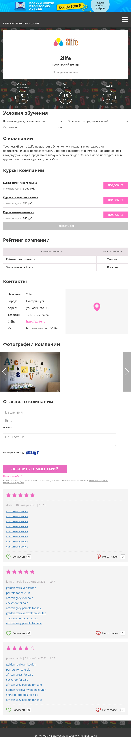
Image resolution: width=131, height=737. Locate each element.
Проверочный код (13, 452)
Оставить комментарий (34, 469)
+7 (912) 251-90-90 (37, 315)
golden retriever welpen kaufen (26, 613)
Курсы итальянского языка (20, 197)
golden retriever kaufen (21, 588)
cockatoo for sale (17, 603)
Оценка (7, 427)
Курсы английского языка (20, 182)
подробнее (115, 185)
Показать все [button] (65, 226)
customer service (17, 511)
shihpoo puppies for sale (22, 618)
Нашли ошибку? (12, 476)
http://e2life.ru (35, 321)
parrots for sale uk (18, 593)
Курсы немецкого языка (18, 212)
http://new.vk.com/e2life (42, 328)
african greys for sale (19, 598)
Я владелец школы (65, 72)
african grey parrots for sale (24, 608)
